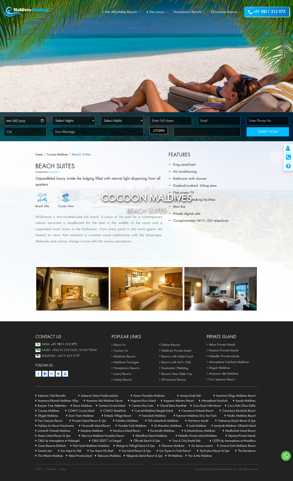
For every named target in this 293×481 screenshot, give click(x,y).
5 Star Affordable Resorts (119, 12)
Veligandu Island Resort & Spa (144, 456)
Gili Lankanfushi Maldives (163, 421)
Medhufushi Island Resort (240, 431)
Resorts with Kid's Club (176, 362)
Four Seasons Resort (222, 379)
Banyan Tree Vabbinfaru (52, 405)
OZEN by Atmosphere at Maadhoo (234, 441)
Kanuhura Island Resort (126, 431)
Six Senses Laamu (202, 446)
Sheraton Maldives (173, 446)
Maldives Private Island (176, 350)
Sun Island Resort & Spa (136, 451)
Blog (63, 469)
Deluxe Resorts (170, 345)
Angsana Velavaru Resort (179, 400)
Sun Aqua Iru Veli (71, 451)
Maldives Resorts (124, 356)
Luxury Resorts (122, 374)
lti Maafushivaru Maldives (199, 431)
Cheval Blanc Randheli (173, 405)
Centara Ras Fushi (142, 405)
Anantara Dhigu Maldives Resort (236, 395)
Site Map (51, 469)
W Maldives (175, 456)
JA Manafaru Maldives (168, 426)
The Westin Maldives (50, 456)
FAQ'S (38, 469)
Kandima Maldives (92, 431)
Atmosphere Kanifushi (215, 400)
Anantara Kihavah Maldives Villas (58, 400)
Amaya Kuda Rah (190, 395)
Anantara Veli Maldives (224, 373)
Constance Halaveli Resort (198, 410)
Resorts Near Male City (176, 374)
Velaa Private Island (80, 456)
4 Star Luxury (155, 12)
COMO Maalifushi (114, 410)
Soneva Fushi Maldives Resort (238, 446)
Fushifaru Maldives (127, 421)
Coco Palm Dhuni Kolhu (242, 405)
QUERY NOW (268, 132)
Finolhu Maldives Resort (241, 415)
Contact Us (121, 350)
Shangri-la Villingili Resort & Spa (135, 446)
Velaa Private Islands (222, 344)
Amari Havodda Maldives (149, 395)
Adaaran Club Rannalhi (52, 395)
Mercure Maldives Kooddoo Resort (102, 436)
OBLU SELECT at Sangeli (106, 441)
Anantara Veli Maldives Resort (104, 400)
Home (39, 154)
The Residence (247, 451)
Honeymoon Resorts (126, 368)
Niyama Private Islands (223, 350)
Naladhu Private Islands (224, 356)
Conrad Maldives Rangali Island (153, 410)
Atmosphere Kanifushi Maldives (229, 362)
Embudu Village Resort (117, 415)
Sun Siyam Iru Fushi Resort (175, 451)
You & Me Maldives (200, 456)
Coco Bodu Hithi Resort (207, 405)
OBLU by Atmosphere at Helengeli (59, 441)
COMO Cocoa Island (81, 410)
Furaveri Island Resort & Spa (89, 421)
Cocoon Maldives (57, 154)
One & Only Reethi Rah (186, 441)
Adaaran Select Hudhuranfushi (99, 395)
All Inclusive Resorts (173, 379)
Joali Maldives (197, 426)
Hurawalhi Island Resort (96, 426)
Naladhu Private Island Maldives (197, 436)
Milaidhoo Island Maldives (151, 436)
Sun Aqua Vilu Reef (101, 451)
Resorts (187, 12)
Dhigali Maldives (219, 368)
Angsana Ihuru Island (143, 400)
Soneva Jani (45, 451)
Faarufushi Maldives (154, 415)
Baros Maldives (82, 405)
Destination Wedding (174, 368)
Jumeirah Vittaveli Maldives (54, 431)
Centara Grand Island (111, 405)
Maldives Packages (126, 362)
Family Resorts (123, 379)
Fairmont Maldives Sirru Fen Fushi (196, 415)
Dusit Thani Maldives (81, 415)
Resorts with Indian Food (177, 356)
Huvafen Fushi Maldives (132, 426)
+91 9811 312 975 (266, 12)
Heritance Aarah (198, 421)
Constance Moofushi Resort (239, 410)
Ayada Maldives (246, 400)
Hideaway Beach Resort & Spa (237, 421)
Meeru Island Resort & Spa (54, 436)
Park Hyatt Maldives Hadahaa (91, 446)
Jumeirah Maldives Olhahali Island (235, 426)
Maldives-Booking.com (225, 469)
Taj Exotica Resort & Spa (214, 451)
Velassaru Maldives (109, 456)
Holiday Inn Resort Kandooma (56, 426)
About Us (120, 345)
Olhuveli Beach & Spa (146, 441)
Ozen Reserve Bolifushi (52, 446)
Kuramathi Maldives (163, 431)
